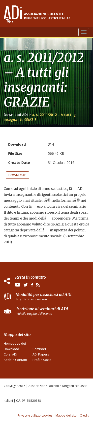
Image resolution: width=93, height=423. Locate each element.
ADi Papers (40, 354)
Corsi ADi (10, 354)
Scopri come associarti (31, 299)
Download (17, 175)
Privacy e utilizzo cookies (35, 415)
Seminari (39, 349)
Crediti (84, 415)
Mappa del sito (66, 415)
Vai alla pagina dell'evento (34, 313)
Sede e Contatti (15, 359)
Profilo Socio (41, 359)
